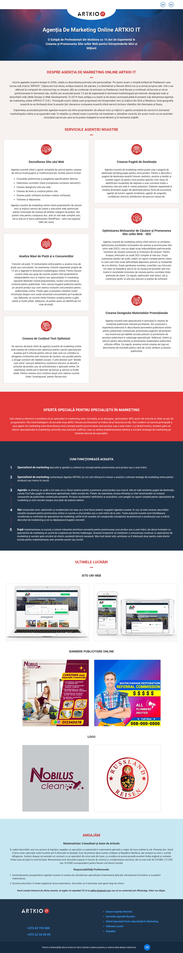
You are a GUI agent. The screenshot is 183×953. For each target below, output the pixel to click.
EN (162, 4)
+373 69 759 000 (38, 928)
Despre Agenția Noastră (119, 911)
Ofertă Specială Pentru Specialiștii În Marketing (132, 921)
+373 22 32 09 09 (38, 934)
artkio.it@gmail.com (100, 890)
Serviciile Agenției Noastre (120, 916)
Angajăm (111, 931)
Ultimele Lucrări (114, 926)
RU (171, 4)
